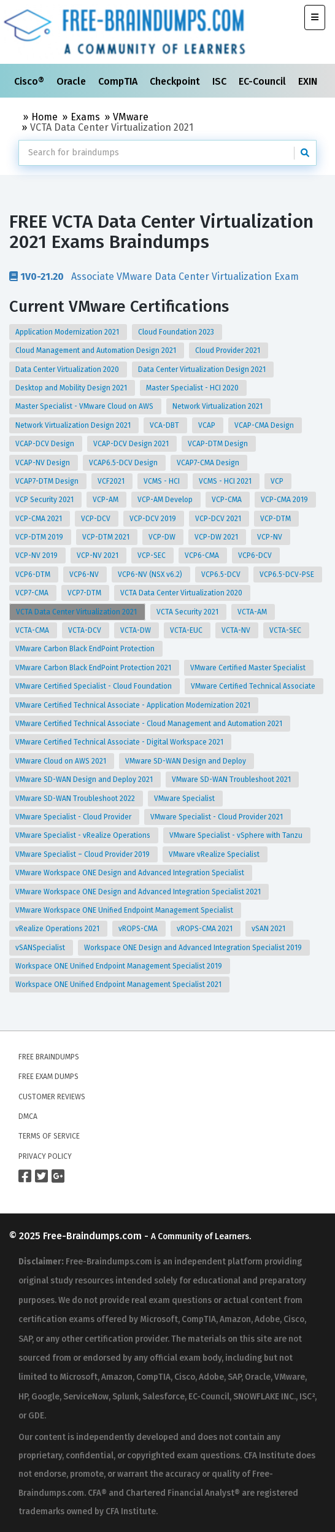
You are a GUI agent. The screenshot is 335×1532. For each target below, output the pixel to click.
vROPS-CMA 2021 (205, 928)
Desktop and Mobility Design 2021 (72, 388)
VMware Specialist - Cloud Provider (74, 817)
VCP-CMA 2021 (39, 518)
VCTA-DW (136, 630)
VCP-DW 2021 (217, 537)
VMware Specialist (185, 798)
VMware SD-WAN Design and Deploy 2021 (85, 779)
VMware (130, 117)
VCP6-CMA (203, 555)
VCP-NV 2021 (98, 555)
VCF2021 (112, 481)
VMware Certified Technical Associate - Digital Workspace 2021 (120, 742)
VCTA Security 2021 (188, 612)
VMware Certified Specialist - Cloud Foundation (94, 686)
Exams (85, 117)
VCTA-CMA (33, 630)
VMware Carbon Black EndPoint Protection (85, 648)
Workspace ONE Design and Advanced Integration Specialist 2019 (194, 947)
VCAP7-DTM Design (47, 481)
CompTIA (119, 81)
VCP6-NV (85, 574)
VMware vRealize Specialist (215, 854)
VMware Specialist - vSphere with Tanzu (236, 835)
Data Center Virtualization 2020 (68, 369)
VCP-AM (106, 499)
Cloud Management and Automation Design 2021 (96, 350)
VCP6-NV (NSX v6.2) (151, 574)
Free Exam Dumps (48, 1076)
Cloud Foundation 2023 (177, 332)
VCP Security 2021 (45, 499)
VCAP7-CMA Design (209, 462)
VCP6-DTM (33, 574)
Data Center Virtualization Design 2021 (203, 369)
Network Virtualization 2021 (218, 406)
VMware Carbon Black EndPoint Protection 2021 (94, 667)
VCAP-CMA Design (265, 425)
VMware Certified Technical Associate (254, 686)
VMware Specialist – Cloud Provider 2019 (83, 854)
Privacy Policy (45, 1156)
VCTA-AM (253, 612)
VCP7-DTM (85, 593)
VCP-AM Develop (165, 499)
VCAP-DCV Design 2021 (132, 443)
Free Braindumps (48, 1057)
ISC (220, 81)
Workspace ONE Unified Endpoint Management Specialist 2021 (119, 984)
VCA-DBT (165, 425)
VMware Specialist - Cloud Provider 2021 (217, 817)
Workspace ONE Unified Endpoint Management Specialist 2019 (119, 966)
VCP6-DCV (256, 555)
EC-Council (263, 81)
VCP (278, 481)
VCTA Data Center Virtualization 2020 (182, 593)
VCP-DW (162, 537)
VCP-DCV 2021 (219, 518)
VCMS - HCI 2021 (226, 481)
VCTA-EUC (187, 630)
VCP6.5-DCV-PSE (288, 574)
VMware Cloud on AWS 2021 (61, 761)
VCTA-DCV (85, 630)
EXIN (309, 81)
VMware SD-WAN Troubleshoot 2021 (232, 779)
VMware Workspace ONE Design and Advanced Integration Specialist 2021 (139, 892)
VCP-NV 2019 (37, 555)
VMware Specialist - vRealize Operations (83, 835)
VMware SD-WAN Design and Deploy (186, 761)
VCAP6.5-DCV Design (124, 462)
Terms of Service (49, 1136)
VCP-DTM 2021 (106, 537)
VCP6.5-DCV (221, 574)
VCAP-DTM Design (219, 443)
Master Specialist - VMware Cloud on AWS (85, 406)
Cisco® (30, 81)
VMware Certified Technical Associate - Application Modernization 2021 (133, 705)
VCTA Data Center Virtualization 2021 (77, 612)
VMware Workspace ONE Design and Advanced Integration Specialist (130, 873)
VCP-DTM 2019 (40, 537)
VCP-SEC (152, 555)
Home (44, 117)
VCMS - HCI (163, 481)
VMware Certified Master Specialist (248, 667)
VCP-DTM (276, 518)
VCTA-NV (236, 630)
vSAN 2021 (269, 928)
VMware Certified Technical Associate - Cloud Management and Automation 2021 (149, 723)
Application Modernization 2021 (68, 332)
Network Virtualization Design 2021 (74, 425)
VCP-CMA (228, 499)
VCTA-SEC (286, 630)
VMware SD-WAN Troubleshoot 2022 (76, 798)
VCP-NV (270, 537)
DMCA (27, 1116)
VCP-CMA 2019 (285, 499)
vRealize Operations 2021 (58, 928)
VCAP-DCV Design (45, 443)
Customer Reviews (51, 1097)
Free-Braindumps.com (93, 1236)
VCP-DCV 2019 (153, 518)
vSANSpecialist (41, 947)
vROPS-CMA (139, 928)
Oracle (72, 81)
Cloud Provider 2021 (228, 350)
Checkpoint (176, 81)
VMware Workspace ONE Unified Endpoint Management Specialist (125, 910)
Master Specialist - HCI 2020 (193, 388)
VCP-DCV (96, 518)
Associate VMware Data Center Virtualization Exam (154, 276)
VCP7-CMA (32, 593)
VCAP (207, 425)
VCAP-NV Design (43, 462)
